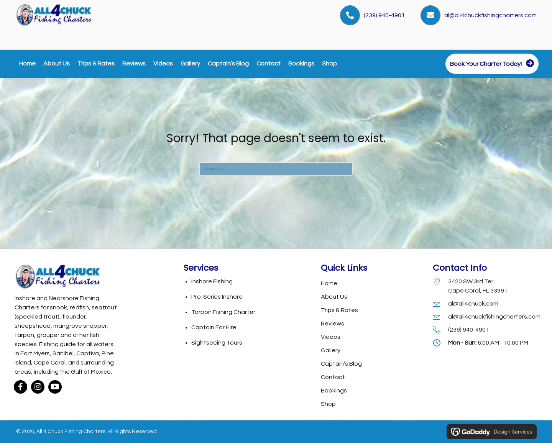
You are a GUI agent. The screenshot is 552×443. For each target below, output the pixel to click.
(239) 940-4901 (384, 15)
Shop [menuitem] (328, 404)
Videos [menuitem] (330, 337)
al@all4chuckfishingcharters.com (490, 15)
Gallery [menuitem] (330, 350)
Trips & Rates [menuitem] (339, 310)
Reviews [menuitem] (332, 323)
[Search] (276, 169)
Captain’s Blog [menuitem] (341, 364)
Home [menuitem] (329, 283)
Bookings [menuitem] (334, 390)
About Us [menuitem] (334, 297)
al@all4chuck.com (473, 304)
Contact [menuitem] (333, 377)
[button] (20, 390)
